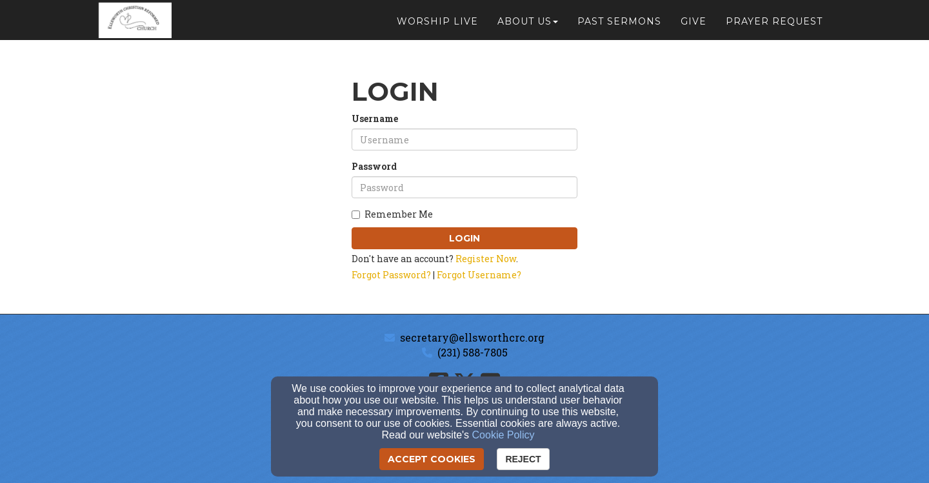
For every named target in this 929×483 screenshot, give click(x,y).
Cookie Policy (503, 434)
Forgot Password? (391, 275)
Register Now (485, 258)
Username (375, 118)
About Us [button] (527, 27)
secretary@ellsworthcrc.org (472, 337)
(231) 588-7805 (472, 352)
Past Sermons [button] (619, 27)
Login (464, 238)
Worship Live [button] (437, 27)
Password (374, 166)
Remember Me (392, 214)
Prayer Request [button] (774, 27)
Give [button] (693, 27)
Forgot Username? (479, 275)
